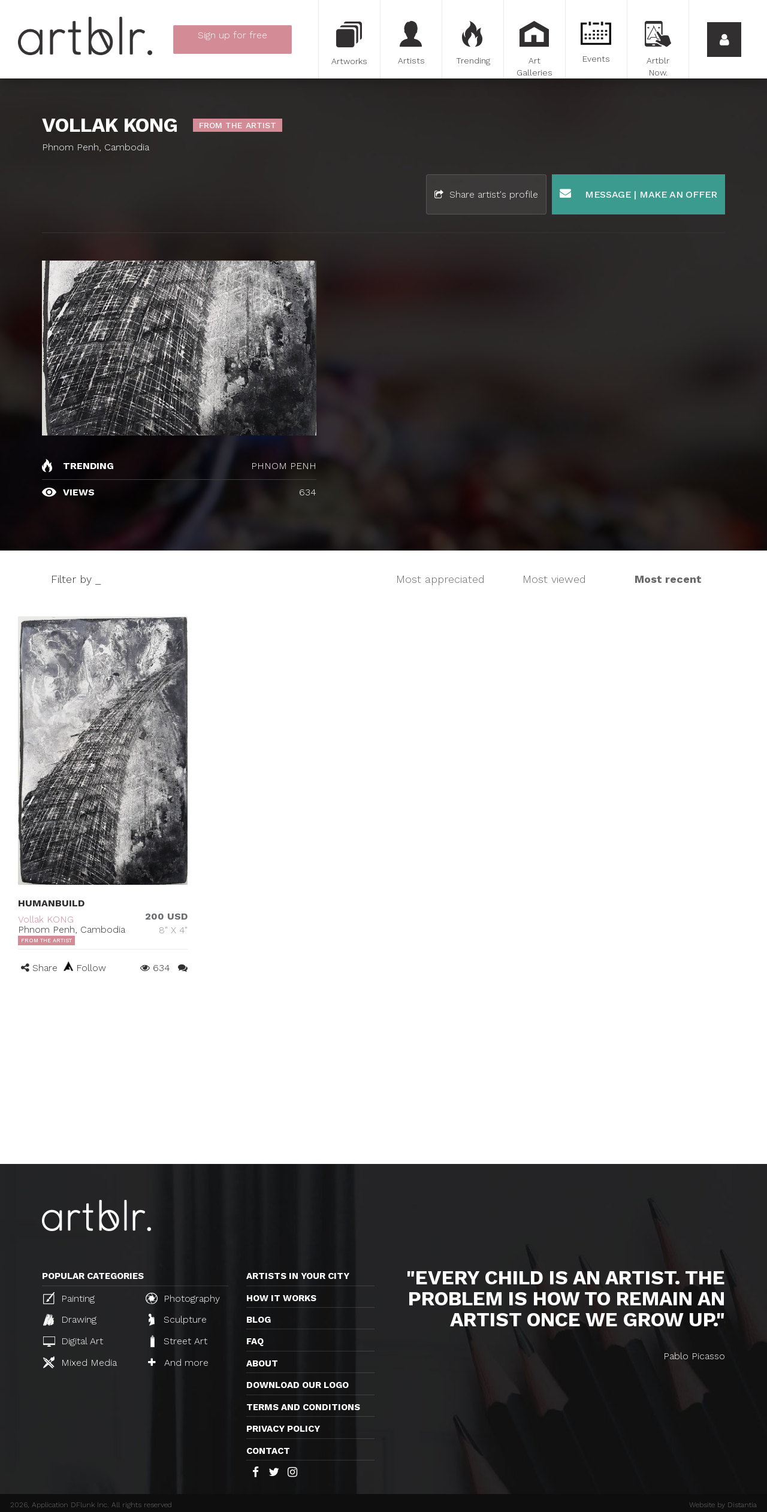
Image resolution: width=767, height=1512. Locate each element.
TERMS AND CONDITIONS (303, 1407)
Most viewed (554, 579)
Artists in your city (297, 1276)
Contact (268, 1451)
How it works (281, 1298)
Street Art (177, 1341)
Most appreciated (440, 579)
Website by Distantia (723, 1505)
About (262, 1363)
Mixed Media (80, 1362)
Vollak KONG (46, 919)
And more (178, 1362)
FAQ (255, 1341)
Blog (258, 1319)
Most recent (668, 579)
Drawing (69, 1320)
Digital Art (73, 1341)
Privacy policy (283, 1428)
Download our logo (297, 1385)
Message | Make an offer (638, 194)
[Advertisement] (383, 1074)
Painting (69, 1298)
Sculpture (178, 1320)
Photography (183, 1298)
